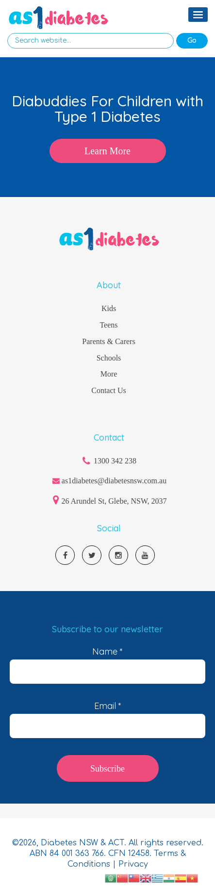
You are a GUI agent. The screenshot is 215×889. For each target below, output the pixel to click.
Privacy (133, 864)
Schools (109, 358)
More (108, 374)
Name (107, 651)
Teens (108, 325)
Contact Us (108, 390)
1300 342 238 (115, 461)
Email (107, 706)
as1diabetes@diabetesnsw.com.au (114, 481)
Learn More (107, 151)
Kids (108, 308)
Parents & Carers (108, 341)
